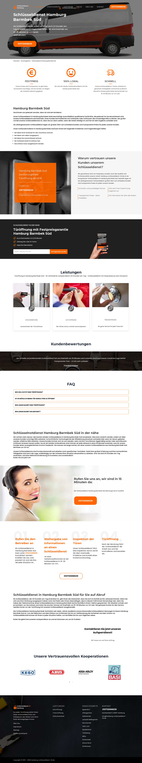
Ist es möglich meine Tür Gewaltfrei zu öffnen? (35, 399)
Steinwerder (86, 716)
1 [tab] (70, 682)
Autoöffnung (71, 320)
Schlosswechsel (31, 320)
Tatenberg (86, 733)
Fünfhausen (86, 746)
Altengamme (87, 713)
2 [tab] (72, 682)
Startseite (39, 7)
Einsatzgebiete (53, 7)
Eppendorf (86, 710)
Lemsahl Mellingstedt (90, 720)
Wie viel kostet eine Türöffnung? (29, 392)
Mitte (84, 736)
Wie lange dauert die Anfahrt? (28, 412)
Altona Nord (86, 743)
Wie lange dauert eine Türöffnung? (30, 405)
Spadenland (86, 730)
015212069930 (31, 553)
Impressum (17, 727)
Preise (79, 7)
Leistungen (68, 7)
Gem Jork (85, 726)
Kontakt (100, 7)
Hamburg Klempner (20, 733)
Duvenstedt (86, 740)
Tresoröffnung (110, 320)
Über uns (89, 7)
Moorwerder (86, 723)
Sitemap (16, 730)
